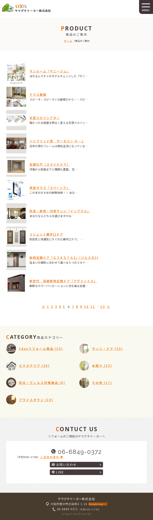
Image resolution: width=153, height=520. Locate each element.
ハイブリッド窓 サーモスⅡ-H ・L (56, 141)
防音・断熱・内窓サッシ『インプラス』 (59, 211)
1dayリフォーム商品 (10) (41, 349)
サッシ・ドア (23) (107, 349)
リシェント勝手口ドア (46, 234)
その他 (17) (102, 383)
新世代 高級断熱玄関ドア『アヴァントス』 (63, 281)
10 (86, 307)
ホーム (68, 40)
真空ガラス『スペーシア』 (49, 188)
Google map (96, 503)
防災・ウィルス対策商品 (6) (42, 383)
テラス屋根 (37, 94)
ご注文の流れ (51, 457)
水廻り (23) (102, 365)
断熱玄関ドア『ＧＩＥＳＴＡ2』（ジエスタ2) (63, 258)
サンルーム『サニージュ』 (49, 71)
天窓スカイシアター (44, 118)
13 (102, 307)
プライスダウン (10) (36, 400)
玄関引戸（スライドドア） (49, 164)
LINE (58, 472)
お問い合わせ (64, 464)
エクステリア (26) (34, 365)
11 (92, 307)
